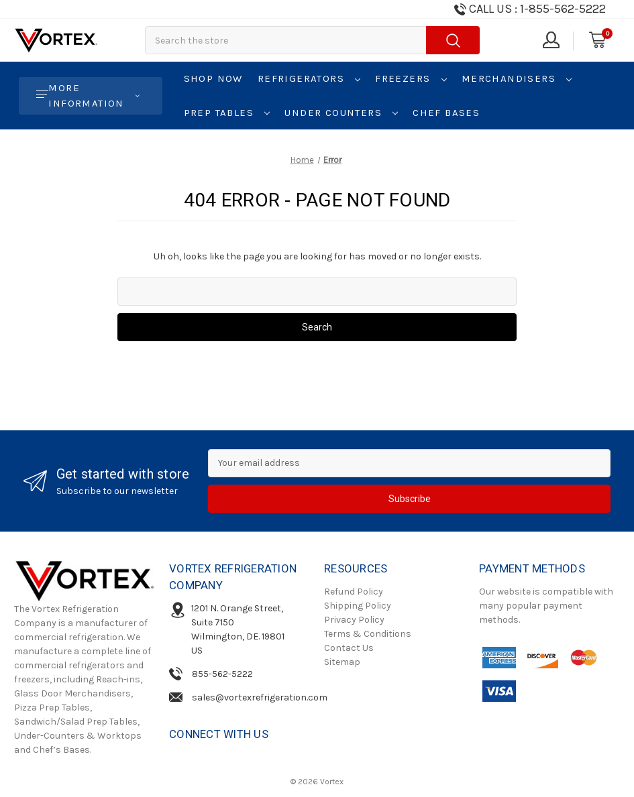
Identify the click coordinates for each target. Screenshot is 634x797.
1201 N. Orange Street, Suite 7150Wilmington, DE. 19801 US (237, 629)
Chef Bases (446, 113)
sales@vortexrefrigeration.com (259, 697)
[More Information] (90, 95)
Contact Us (349, 648)
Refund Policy (353, 591)
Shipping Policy (357, 605)
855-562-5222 (222, 674)
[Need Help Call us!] (529, 9)
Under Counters (341, 113)
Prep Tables (227, 113)
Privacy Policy (354, 619)
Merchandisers (517, 78)
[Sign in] (550, 40)
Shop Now (213, 78)
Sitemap (342, 662)
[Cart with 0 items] (596, 40)
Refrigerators (309, 78)
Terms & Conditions (367, 633)
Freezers (411, 78)
